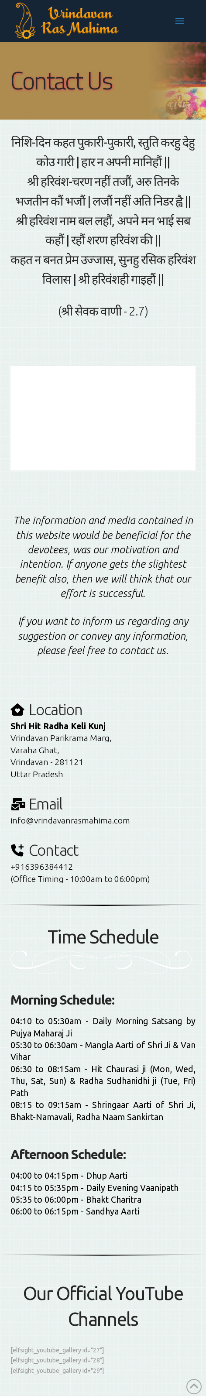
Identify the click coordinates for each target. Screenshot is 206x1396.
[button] (180, 21)
